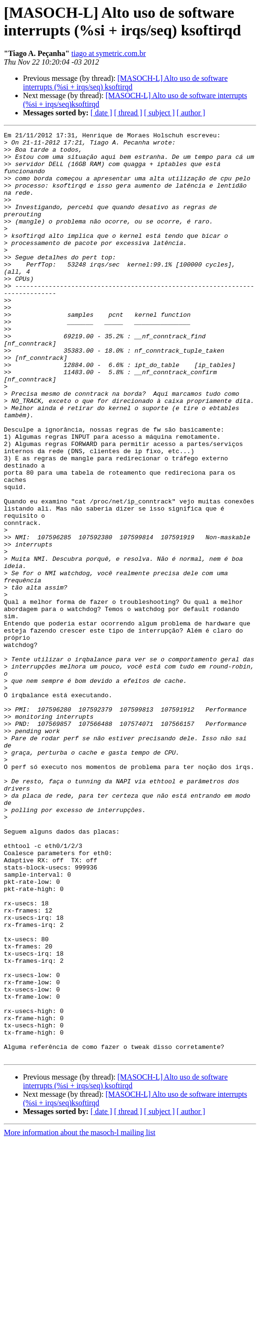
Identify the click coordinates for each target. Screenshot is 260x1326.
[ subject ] (159, 113)
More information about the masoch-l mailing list (79, 1318)
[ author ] (191, 113)
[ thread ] (128, 113)
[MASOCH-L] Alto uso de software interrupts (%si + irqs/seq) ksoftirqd (125, 82)
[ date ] (101, 113)
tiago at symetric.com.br (108, 53)
